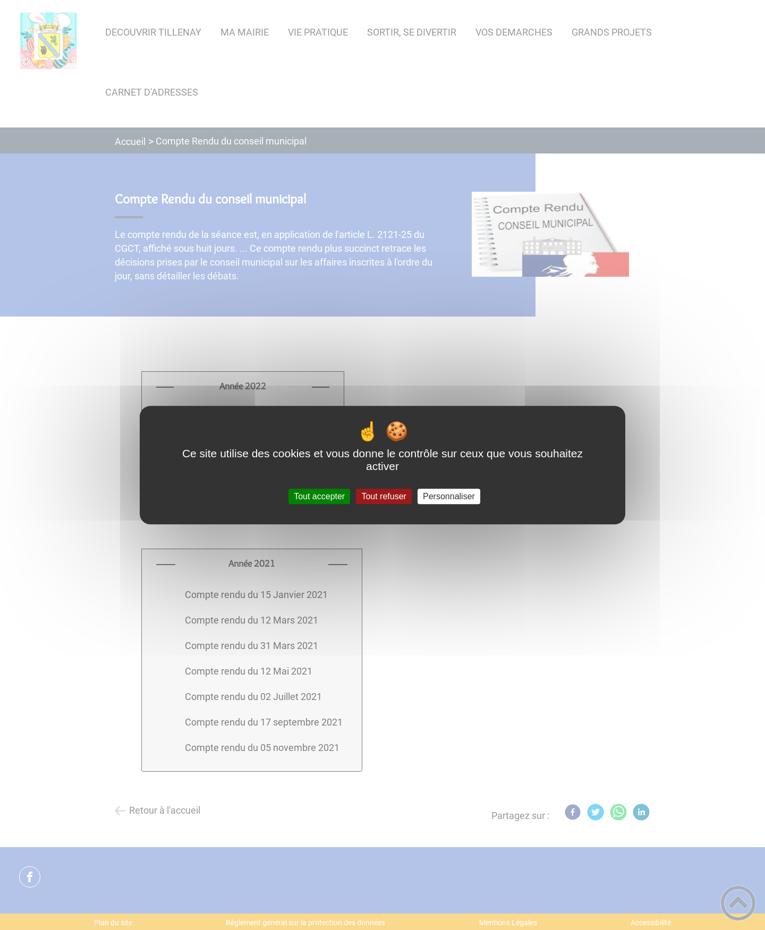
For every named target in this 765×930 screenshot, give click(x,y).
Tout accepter (319, 496)
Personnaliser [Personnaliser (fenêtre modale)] (449, 496)
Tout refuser (383, 496)
